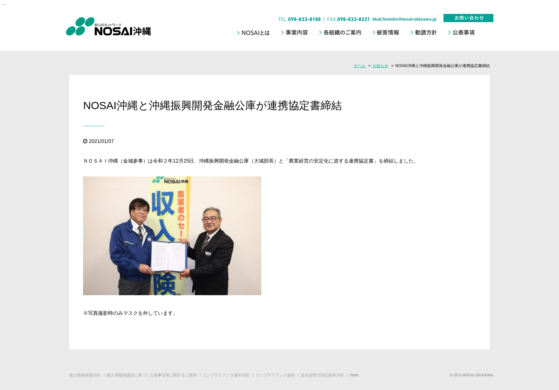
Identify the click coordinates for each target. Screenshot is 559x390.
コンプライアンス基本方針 (226, 375)
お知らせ (380, 65)
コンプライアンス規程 (275, 375)
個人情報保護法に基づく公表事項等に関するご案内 (152, 375)
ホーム (359, 65)
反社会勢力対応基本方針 (322, 375)
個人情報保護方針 (85, 375)
